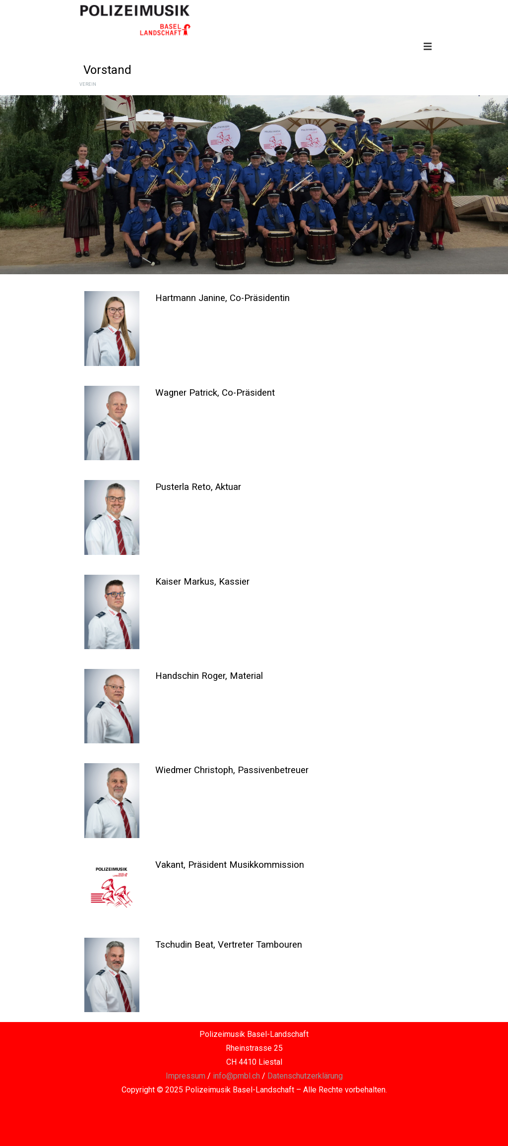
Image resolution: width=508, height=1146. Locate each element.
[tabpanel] (289, 298)
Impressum (185, 1076)
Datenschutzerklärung (305, 1076)
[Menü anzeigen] (427, 46)
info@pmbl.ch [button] (236, 1076)
